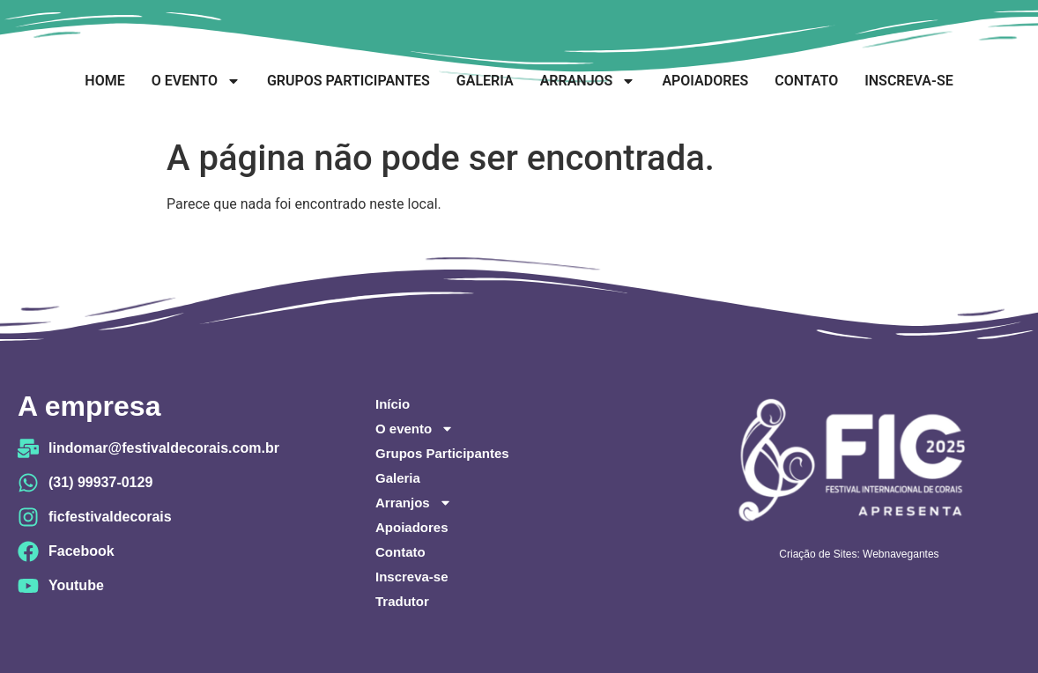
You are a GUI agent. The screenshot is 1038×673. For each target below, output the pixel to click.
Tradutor (402, 601)
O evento (196, 81)
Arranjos (588, 81)
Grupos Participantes (348, 80)
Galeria (485, 80)
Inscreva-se (908, 80)
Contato (806, 80)
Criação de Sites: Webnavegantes (858, 554)
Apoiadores (705, 80)
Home (104, 80)
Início (392, 403)
